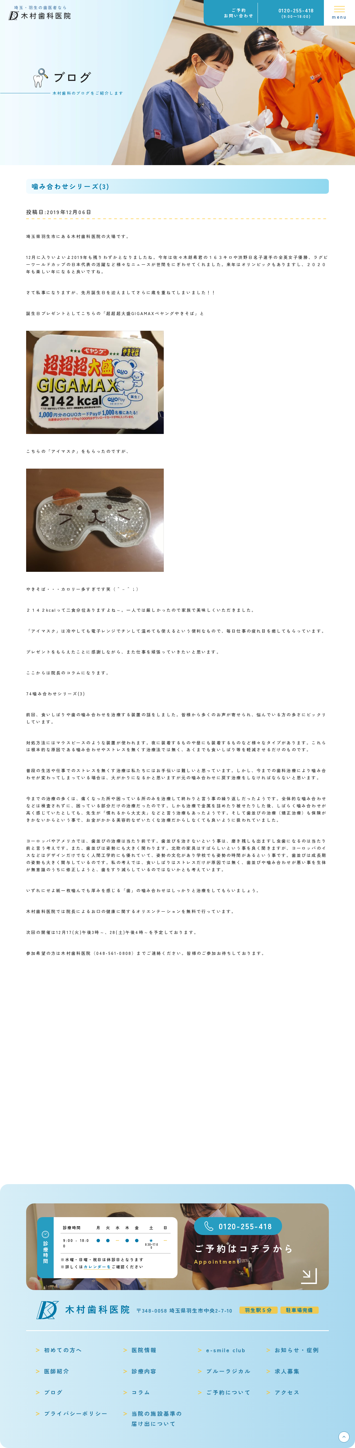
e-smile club (225, 1350)
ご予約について (228, 1392)
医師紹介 (57, 1371)
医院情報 (144, 1350)
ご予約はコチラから (256, 1254)
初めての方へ (63, 1350)
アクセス (287, 1392)
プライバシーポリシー (76, 1413)
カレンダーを (97, 1266)
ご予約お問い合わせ (239, 12)
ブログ (53, 1392)
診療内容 (144, 1371)
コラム (141, 1392)
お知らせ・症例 (297, 1350)
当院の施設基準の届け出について (157, 1418)
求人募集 (287, 1371)
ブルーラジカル (228, 1371)
